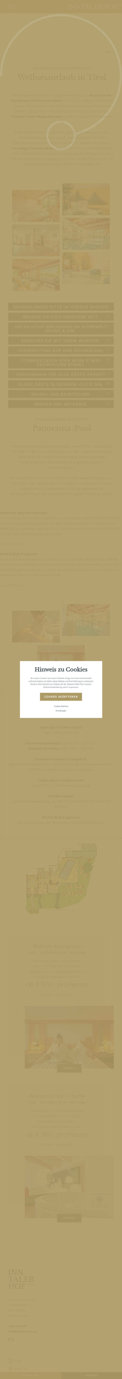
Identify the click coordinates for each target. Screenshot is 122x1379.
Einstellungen (61, 711)
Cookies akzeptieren (61, 696)
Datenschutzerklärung (52, 687)
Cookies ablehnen (61, 706)
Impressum (73, 687)
